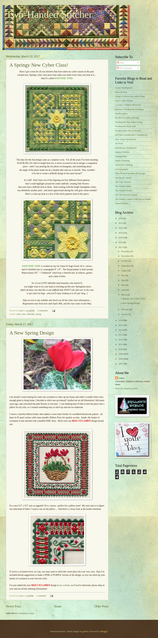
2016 (120, 320)
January (124, 314)
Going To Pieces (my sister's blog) (130, 96)
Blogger (104, 631)
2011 (120, 344)
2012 (120, 340)
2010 (120, 349)
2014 (120, 330)
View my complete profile (126, 388)
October (125, 261)
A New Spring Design (31, 332)
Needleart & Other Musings (127, 118)
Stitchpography (121, 169)
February (125, 309)
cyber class (21, 314)
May (123, 285)
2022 (120, 223)
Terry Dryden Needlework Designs (130, 173)
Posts (120, 63)
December (125, 251)
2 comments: (43, 310)
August (124, 270)
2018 (120, 242)
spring (38, 314)
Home (57, 606)
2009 (120, 354)
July (123, 275)
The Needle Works (123, 186)
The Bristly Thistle (123, 178)
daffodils (31, 314)
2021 (120, 228)
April (123, 290)
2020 (120, 233)
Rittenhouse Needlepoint (126, 148)
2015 (120, 325)
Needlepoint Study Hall (125, 126)
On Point (119, 143)
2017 (120, 247)
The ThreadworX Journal (126, 195)
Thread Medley (121, 203)
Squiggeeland (121, 156)
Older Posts (101, 606)
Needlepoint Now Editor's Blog (128, 122)
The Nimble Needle (123, 190)
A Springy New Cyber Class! (38, 65)
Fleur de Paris (121, 92)
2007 (120, 364)
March (124, 295)
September (126, 266)
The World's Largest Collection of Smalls (133, 199)
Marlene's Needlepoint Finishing (129, 109)
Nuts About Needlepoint (125, 139)
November (126, 256)
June (123, 280)
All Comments (124, 68)
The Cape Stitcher (123, 182)
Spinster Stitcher (122, 152)
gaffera (86, 631)
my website (65, 585)
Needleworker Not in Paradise (128, 131)
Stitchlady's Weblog (123, 165)
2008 (120, 359)
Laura (121, 378)
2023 (120, 218)
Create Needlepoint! (124, 88)
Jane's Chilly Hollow (124, 101)
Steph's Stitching (122, 161)
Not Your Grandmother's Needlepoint (131, 135)
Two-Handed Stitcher (49, 14)
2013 (120, 335)
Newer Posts (13, 606)
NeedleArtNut (121, 113)
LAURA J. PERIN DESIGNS (128, 105)
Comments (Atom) (26, 613)
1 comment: (41, 596)
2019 (120, 237)
